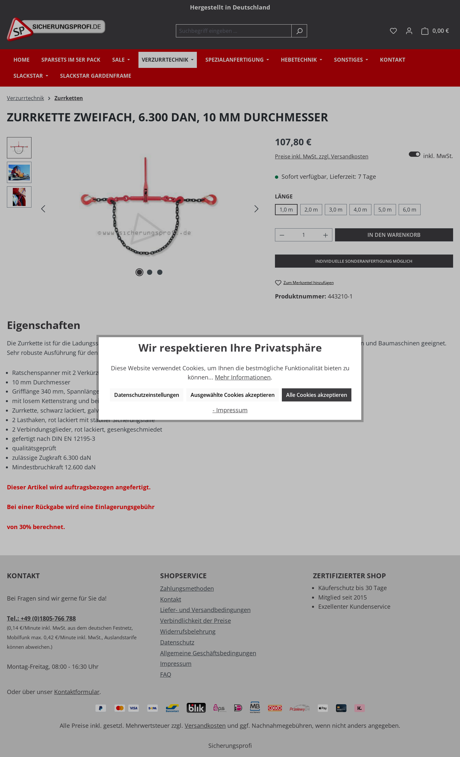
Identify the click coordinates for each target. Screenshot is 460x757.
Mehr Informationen (243, 377)
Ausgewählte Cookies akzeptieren (233, 395)
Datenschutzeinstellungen (146, 395)
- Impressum (230, 410)
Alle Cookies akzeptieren (316, 395)
